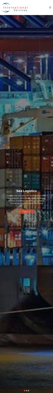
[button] (4, 196)
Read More (26, 212)
